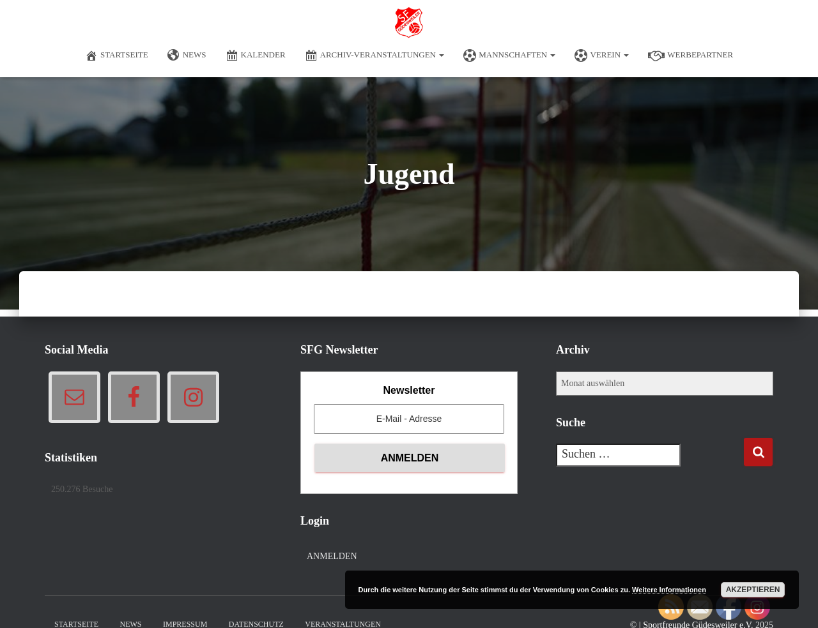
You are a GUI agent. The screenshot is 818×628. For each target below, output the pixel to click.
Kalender (256, 55)
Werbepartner (690, 55)
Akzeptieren (753, 589)
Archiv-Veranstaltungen (375, 55)
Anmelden (332, 556)
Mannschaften (509, 55)
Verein (602, 55)
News (186, 55)
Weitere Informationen (669, 590)
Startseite (116, 55)
